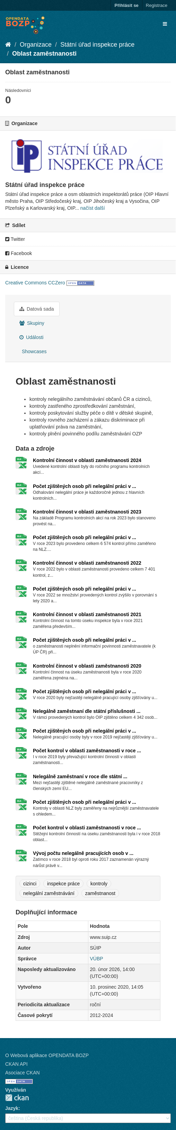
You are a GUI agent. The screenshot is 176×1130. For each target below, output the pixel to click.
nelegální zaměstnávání (48, 893)
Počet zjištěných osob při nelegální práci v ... (84, 486)
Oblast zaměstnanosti (44, 53)
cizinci (29, 883)
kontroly (98, 883)
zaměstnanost (100, 893)
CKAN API (16, 1064)
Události (31, 337)
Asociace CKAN (22, 1072)
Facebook (18, 253)
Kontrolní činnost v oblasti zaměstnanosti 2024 (87, 460)
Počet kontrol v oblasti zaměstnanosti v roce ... (87, 750)
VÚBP (96, 958)
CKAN (17, 1097)
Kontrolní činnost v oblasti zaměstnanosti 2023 (87, 512)
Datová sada (36, 309)
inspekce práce (63, 883)
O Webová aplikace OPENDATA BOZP (47, 1055)
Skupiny (31, 323)
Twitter (15, 239)
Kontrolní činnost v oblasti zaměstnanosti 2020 (87, 666)
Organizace (36, 44)
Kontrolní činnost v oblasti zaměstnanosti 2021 (87, 614)
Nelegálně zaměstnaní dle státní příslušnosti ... (86, 711)
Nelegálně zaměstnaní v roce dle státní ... (80, 776)
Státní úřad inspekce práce (97, 44)
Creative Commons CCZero (35, 282)
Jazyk (11, 1108)
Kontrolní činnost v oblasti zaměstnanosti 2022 (87, 563)
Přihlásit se (126, 5)
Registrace (156, 5)
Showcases (33, 351)
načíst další (92, 208)
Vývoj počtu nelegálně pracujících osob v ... (83, 853)
